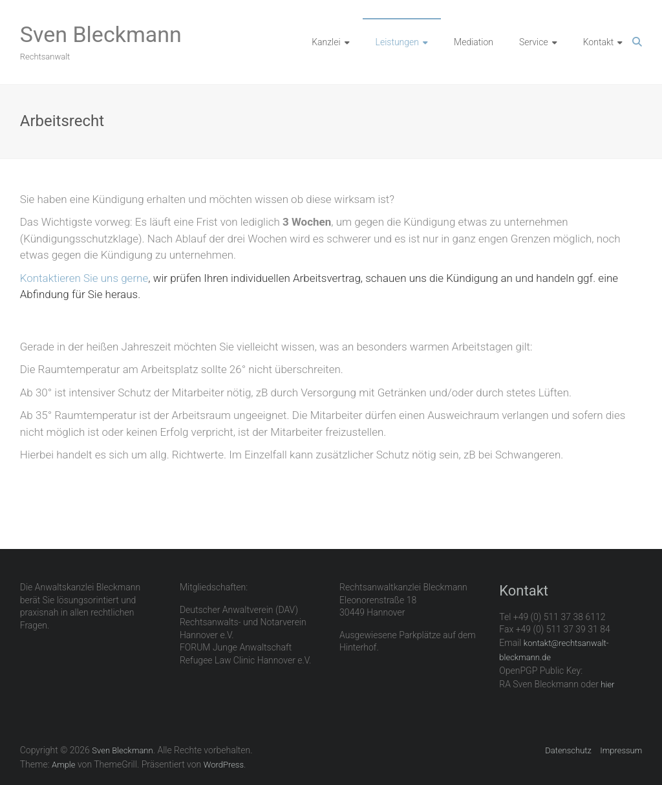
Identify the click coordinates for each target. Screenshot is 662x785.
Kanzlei (326, 42)
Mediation (473, 42)
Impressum (621, 750)
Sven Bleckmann (101, 34)
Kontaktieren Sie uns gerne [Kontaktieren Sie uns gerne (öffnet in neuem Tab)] (84, 278)
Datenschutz (568, 750)
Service (533, 42)
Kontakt (598, 42)
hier (607, 684)
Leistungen (397, 42)
